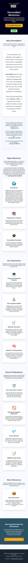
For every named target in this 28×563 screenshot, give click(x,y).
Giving (14, 30)
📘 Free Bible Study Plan (14, 25)
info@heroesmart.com (17, 558)
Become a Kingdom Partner (14, 539)
